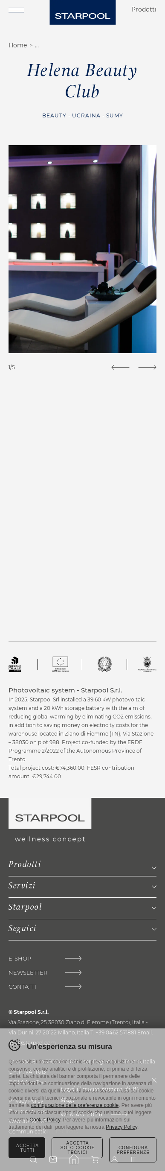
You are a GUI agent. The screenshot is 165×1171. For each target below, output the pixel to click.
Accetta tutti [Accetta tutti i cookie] (27, 1148)
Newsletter (28, 973)
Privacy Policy (121, 1127)
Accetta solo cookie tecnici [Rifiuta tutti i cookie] (78, 1148)
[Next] (147, 367)
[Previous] (120, 367)
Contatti (22, 987)
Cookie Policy (44, 1120)
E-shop (20, 958)
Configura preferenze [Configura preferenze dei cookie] (133, 1150)
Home (18, 45)
